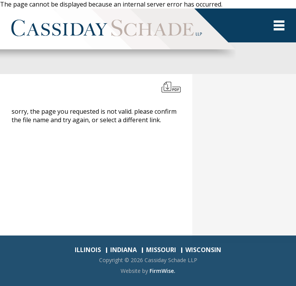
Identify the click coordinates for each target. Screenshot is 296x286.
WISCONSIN (203, 250)
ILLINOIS (88, 250)
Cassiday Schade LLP (171, 260)
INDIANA (123, 250)
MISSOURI (161, 250)
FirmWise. (162, 270)
